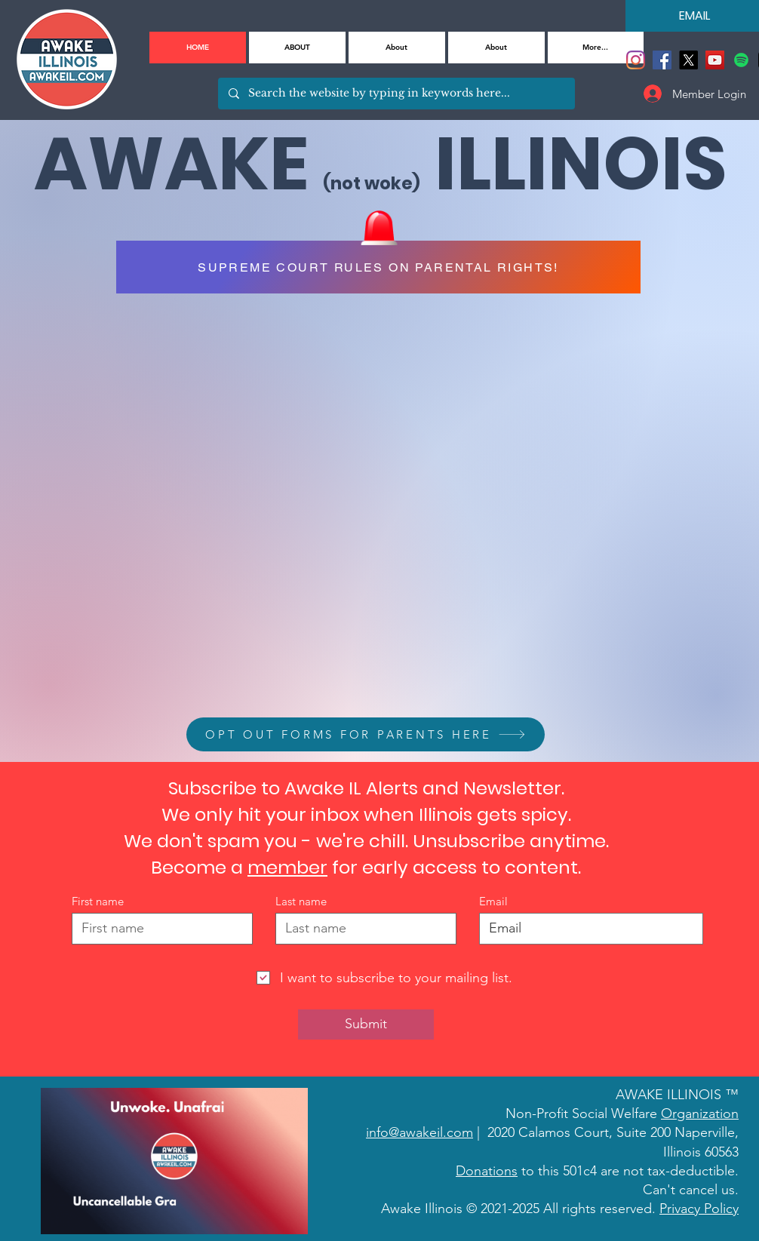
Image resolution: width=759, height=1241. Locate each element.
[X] (688, 60)
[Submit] (366, 1024)
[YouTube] (714, 60)
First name (98, 901)
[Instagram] (635, 60)
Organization (700, 1113)
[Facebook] (662, 60)
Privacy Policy (699, 1208)
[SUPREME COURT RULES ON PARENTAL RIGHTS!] (378, 267)
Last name (301, 901)
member (287, 867)
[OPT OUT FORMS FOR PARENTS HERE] (365, 734)
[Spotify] (741, 60)
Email (493, 901)
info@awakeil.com (419, 1132)
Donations (487, 1171)
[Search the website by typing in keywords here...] (395, 93)
